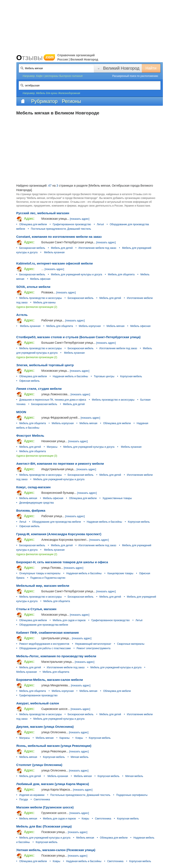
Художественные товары (117, 498)
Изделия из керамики (32, 795)
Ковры (79, 737)
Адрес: (25, 218)
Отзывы (35, 57)
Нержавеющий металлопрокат (93, 643)
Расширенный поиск (135, 76)
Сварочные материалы (130, 643)
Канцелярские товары (120, 573)
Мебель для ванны (44, 302)
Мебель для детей (62, 247)
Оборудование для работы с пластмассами (45, 648)
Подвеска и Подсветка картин (47, 577)
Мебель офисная (40, 278)
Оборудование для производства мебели (56, 521)
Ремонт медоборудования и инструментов (44, 643)
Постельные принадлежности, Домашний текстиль (61, 228)
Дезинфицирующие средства (36, 502)
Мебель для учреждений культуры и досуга (76, 274)
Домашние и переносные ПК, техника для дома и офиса (52, 399)
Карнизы (64, 737)
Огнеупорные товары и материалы (40, 573)
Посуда (23, 799)
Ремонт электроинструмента (93, 648)
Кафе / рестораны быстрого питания (59, 76)
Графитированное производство (72, 224)
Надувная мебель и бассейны (70, 376)
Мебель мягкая (115, 326)
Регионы (71, 101)
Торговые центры (104, 376)
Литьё (100, 224)
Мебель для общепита (121, 274)
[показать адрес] (79, 218)
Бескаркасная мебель (32, 247)
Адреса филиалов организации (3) (36, 455)
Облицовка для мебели (33, 224)
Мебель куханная (54, 252)
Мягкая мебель (80, 757)
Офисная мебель (29, 380)
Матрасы (52, 446)
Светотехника (42, 799)
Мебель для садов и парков (69, 620)
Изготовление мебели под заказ (97, 247)
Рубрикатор (44, 101)
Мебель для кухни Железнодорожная (58, 93)
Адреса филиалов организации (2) (36, 306)
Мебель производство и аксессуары (40, 298)
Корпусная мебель (131, 376)
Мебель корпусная (90, 326)
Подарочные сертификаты (131, 795)
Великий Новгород (121, 68)
